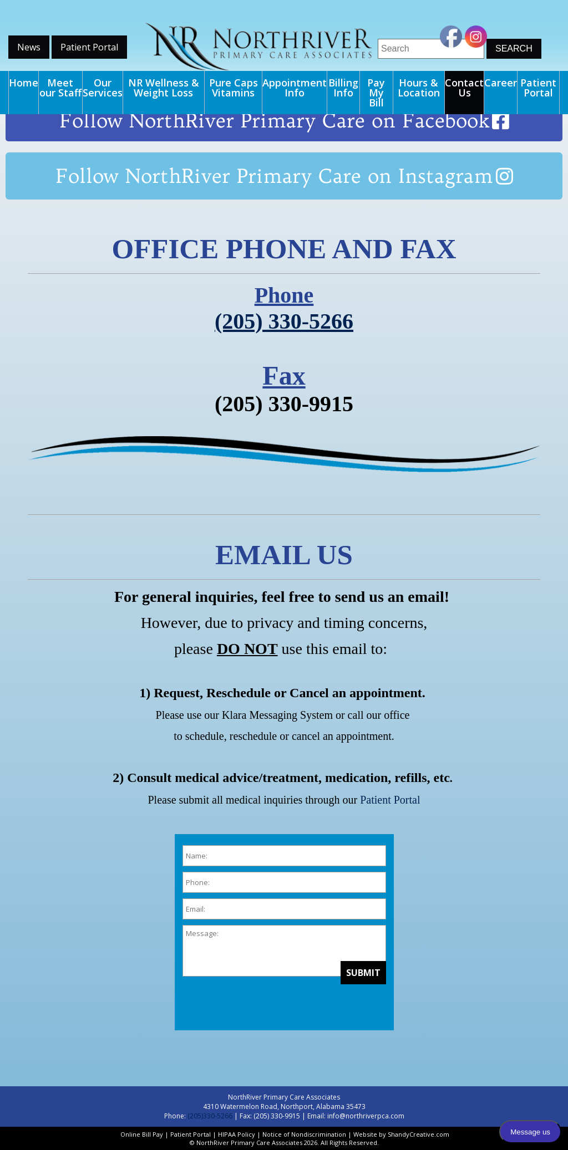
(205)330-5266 (209, 1116)
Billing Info (343, 87)
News (28, 47)
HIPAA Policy (236, 1134)
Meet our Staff (60, 87)
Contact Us (464, 87)
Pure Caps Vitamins (233, 87)
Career (500, 82)
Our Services (103, 87)
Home (23, 82)
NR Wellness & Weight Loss (163, 87)
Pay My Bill (376, 92)
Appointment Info (294, 87)
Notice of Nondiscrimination (304, 1134)
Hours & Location (419, 87)
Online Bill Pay (141, 1134)
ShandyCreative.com (418, 1134)
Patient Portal (89, 47)
